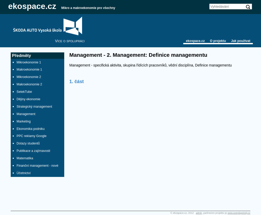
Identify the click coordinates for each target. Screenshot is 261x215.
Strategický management (34, 106)
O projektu (218, 41)
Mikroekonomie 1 (29, 62)
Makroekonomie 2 (29, 84)
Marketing (24, 121)
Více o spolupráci (70, 41)
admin (199, 213)
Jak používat (240, 41)
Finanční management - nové (37, 165)
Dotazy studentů (28, 143)
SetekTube (24, 92)
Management (26, 114)
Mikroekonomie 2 (29, 77)
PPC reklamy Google (32, 136)
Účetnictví (24, 173)
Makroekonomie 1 (29, 69)
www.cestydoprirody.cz (239, 213)
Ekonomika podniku (31, 129)
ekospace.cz (32, 6)
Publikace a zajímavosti (33, 151)
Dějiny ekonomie (28, 99)
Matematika (25, 158)
